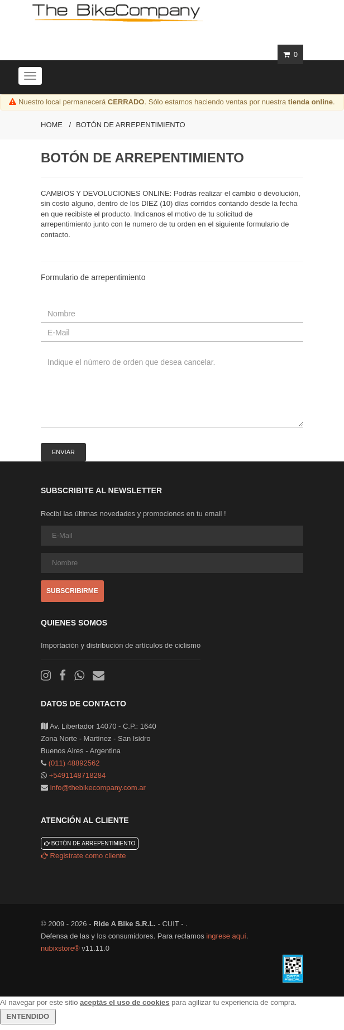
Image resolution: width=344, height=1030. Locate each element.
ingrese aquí (226, 936)
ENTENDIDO (27, 1016)
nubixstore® (60, 948)
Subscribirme (72, 591)
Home (52, 125)
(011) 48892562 (74, 763)
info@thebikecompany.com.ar (98, 787)
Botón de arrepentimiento (130, 125)
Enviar (63, 452)
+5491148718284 (77, 775)
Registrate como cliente (83, 855)
